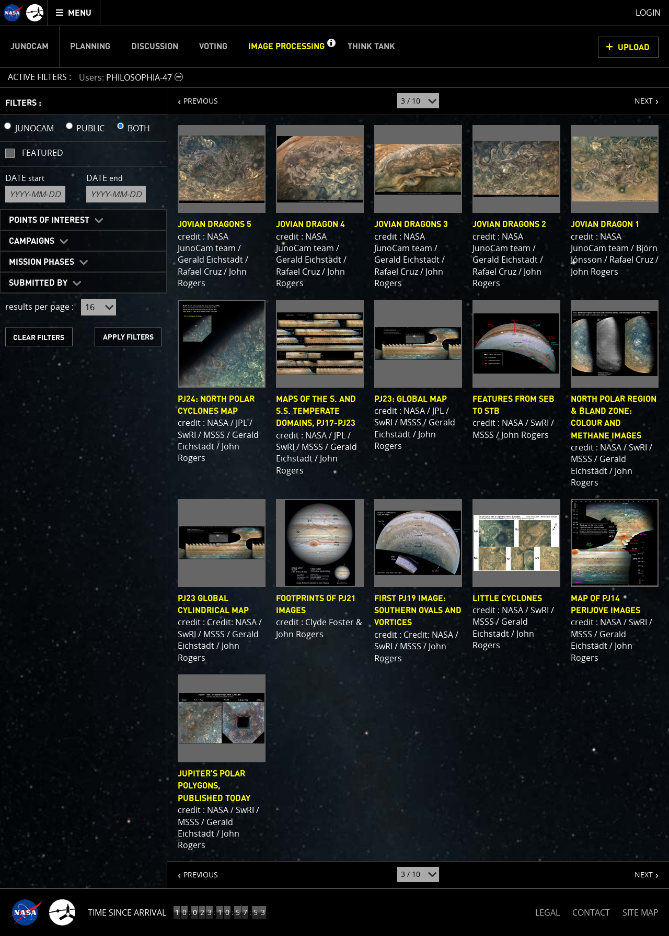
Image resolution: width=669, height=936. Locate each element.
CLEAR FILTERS (38, 338)
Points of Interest (49, 220)
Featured (42, 153)
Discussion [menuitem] (154, 46)
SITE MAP (640, 912)
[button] (331, 46)
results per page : (39, 306)
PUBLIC (90, 128)
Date (24, 178)
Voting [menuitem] (213, 46)
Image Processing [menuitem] (286, 46)
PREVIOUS (192, 97)
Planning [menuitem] (90, 46)
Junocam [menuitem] (29, 46)
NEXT (638, 97)
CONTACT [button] (591, 912)
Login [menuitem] (648, 12)
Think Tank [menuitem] (371, 46)
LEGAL (547, 910)
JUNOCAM (34, 128)
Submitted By (38, 283)
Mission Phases (41, 262)
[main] (334, 468)
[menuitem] (74, 13)
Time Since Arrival (127, 912)
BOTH (139, 128)
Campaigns (31, 241)
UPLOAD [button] (634, 47)
